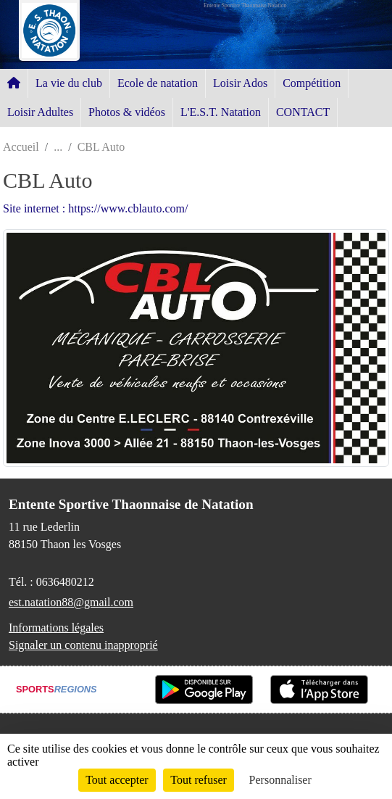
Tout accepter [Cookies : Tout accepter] (117, 780)
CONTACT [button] (303, 112)
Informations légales (56, 627)
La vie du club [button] (69, 83)
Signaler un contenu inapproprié (83, 645)
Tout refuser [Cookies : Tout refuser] (198, 780)
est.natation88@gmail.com (71, 602)
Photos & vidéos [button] (126, 112)
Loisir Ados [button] (240, 83)
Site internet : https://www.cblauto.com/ (95, 208)
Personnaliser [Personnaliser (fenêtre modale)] (280, 780)
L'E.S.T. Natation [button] (220, 112)
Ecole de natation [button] (157, 83)
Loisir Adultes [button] (40, 112)
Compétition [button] (312, 83)
